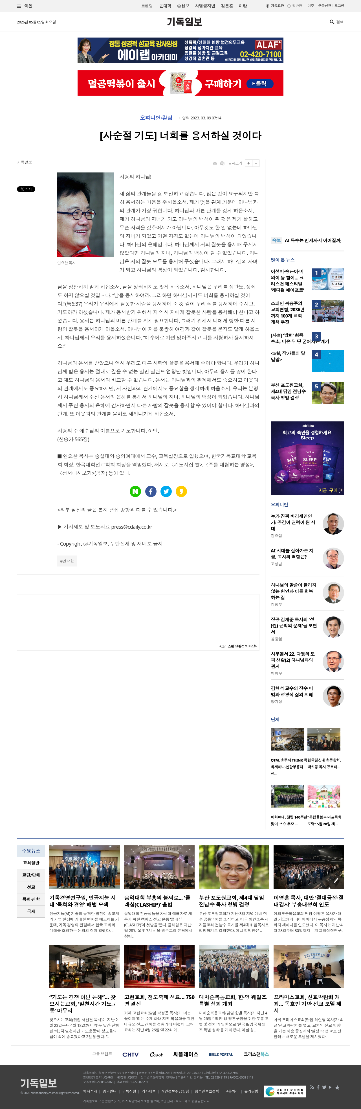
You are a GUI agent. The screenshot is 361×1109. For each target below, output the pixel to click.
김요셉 (276, 535)
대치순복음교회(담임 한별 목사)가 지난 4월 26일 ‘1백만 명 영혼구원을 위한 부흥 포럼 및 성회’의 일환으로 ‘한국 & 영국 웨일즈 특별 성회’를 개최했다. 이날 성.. (233, 1021)
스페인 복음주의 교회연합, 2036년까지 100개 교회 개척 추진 (288, 312)
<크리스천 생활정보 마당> (238, 646)
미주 (310, 5)
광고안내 (110, 1091)
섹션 (24, 6)
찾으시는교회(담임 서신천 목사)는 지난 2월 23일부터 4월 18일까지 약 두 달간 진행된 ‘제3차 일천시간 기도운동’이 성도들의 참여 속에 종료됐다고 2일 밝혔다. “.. (84, 1028)
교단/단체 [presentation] (31, 875)
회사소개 (90, 1091)
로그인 (339, 5)
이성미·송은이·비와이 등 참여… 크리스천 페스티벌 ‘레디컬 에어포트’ (287, 280)
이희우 (276, 673)
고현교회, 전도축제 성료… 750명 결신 (159, 1001)
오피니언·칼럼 (156, 118)
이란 (243, 6)
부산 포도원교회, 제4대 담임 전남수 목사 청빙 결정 (288, 391)
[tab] (31, 863)
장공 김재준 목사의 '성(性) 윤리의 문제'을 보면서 (294, 625)
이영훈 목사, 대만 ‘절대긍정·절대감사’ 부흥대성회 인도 (309, 901)
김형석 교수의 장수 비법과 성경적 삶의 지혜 (292, 691)
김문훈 (227, 6)
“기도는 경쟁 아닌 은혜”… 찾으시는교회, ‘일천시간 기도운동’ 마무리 (83, 1004)
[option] (289, 753)
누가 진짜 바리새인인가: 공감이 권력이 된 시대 (293, 522)
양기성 (276, 701)
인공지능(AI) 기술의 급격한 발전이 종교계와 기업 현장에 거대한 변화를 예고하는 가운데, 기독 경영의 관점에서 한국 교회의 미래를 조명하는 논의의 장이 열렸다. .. (84, 922)
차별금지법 (205, 6)
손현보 (183, 6)
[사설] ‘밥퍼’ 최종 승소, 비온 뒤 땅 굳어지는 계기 (300, 338)
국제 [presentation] (31, 911)
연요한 (68, 561)
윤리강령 (251, 1091)
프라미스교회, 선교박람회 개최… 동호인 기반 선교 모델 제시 (308, 1004)
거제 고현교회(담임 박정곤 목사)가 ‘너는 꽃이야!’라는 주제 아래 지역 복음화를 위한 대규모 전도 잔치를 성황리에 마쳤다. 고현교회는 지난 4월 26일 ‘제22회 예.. (159, 1021)
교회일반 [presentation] (31, 863)
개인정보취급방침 (175, 1091)
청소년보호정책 (207, 1091)
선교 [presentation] (31, 887)
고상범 (276, 563)
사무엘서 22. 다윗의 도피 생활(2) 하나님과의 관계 (293, 660)
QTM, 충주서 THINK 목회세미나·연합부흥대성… (289, 767)
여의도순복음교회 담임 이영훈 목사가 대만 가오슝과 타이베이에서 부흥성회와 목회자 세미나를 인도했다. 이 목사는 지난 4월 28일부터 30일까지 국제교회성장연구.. (308, 922)
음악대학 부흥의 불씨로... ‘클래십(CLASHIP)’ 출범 (157, 901)
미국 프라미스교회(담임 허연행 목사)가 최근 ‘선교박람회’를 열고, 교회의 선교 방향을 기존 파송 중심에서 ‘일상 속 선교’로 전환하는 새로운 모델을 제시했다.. (309, 1028)
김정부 (276, 604)
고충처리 (232, 1091)
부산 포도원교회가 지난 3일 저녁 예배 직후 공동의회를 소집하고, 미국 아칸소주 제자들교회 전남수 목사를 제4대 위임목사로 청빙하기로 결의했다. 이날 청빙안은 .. (234, 922)
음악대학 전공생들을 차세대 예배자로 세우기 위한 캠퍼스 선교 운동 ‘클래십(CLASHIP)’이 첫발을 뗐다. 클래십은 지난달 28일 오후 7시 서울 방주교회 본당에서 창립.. (158, 925)
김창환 (276, 639)
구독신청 (324, 5)
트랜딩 (147, 6)
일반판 (297, 5)
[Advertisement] (307, 194)
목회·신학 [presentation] (30, 899)
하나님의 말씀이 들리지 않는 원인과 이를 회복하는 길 (293, 591)
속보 (276, 240)
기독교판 (277, 5)
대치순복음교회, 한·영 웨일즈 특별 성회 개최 (233, 1001)
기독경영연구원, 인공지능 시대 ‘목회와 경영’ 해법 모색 (82, 901)
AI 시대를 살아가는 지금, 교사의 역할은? (292, 554)
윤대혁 (165, 6)
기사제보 (149, 1091)
